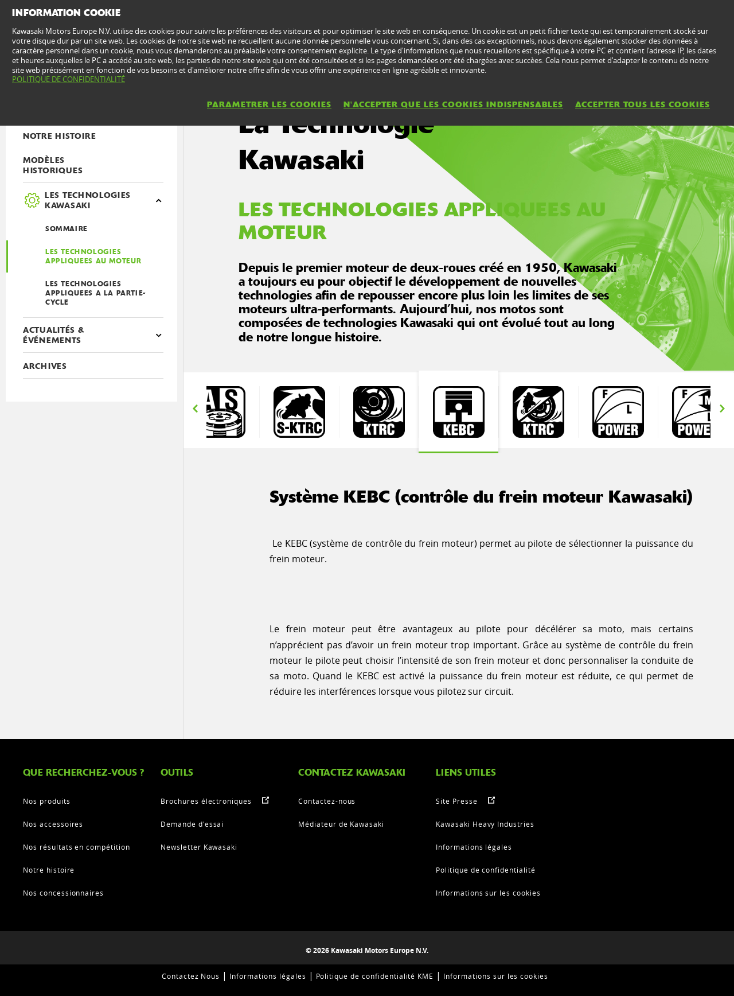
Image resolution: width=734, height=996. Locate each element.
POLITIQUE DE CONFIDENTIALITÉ (68, 79)
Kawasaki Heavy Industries (485, 823)
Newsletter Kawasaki (199, 846)
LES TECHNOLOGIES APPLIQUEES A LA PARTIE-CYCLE (95, 293)
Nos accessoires (53, 823)
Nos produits (47, 801)
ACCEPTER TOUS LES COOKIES (642, 104)
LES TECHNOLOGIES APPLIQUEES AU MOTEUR (93, 256)
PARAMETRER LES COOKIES (269, 104)
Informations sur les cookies (488, 892)
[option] (219, 412)
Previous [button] (195, 409)
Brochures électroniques (206, 801)
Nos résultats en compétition (76, 846)
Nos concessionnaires (63, 892)
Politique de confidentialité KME (375, 976)
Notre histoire (49, 869)
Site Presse (457, 801)
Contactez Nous (191, 976)
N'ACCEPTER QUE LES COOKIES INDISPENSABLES (453, 104)
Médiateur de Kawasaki (341, 823)
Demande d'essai (192, 823)
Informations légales (474, 846)
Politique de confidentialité (486, 869)
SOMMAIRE (66, 229)
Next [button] (721, 409)
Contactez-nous (327, 801)
